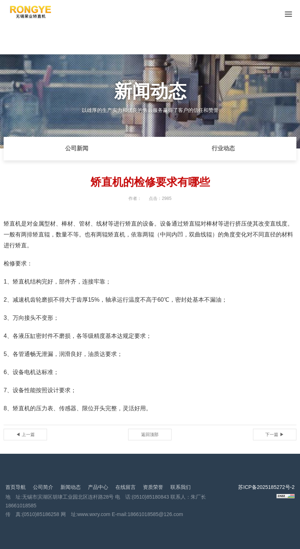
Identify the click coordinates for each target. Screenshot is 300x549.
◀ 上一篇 (25, 434)
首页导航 (15, 487)
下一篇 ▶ (274, 434)
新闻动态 (70, 487)
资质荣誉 (153, 487)
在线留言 (125, 487)
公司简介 (43, 487)
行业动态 (223, 148)
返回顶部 (150, 434)
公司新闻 (76, 148)
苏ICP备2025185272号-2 (266, 487)
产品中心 (98, 487)
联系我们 (180, 487)
